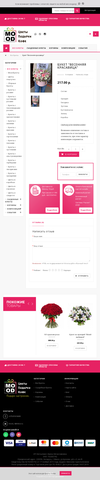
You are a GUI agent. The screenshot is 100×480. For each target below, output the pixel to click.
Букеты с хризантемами (13, 115)
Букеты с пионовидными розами (13, 107)
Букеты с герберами (11, 161)
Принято (65, 473)
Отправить (83, 276)
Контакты (70, 383)
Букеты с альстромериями (14, 154)
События (11, 212)
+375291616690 (12, 416)
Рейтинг (37, 270)
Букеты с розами (11, 91)
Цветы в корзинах (11, 187)
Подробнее (52, 210)
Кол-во (60, 148)
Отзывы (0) (38, 222)
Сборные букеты (11, 84)
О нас (68, 401)
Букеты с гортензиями (12, 135)
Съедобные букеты (11, 200)
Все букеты (14, 55)
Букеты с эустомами (11, 148)
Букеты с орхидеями (11, 174)
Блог (67, 392)
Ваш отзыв (38, 246)
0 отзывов (69, 74)
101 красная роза (51, 334)
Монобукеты (13, 73)
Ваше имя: (38, 236)
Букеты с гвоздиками (12, 167)
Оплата (69, 397)
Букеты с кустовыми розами (11, 99)
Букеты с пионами (11, 141)
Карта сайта (71, 387)
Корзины (11, 205)
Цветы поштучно (11, 78)
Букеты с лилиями (11, 122)
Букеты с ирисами (11, 128)
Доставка (70, 406)
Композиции (14, 209)
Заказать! (83, 174)
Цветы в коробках (11, 181)
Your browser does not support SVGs (35, 190)
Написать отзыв (82, 74)
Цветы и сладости (11, 194)
